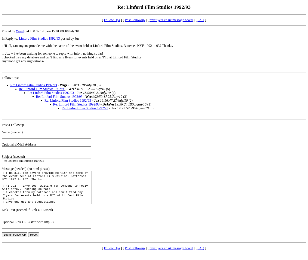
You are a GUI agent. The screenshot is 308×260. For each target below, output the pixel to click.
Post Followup (135, 20)
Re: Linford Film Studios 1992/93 (33, 85)
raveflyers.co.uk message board (171, 20)
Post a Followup (13, 125)
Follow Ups (112, 20)
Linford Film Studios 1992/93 (39, 38)
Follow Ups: (10, 78)
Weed (20, 31)
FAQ (200, 20)
